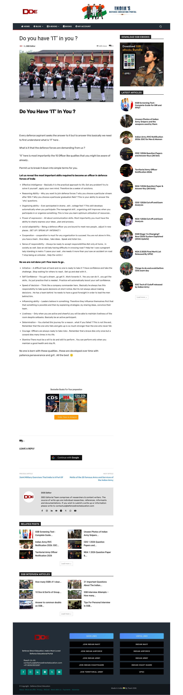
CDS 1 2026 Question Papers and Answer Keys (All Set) (148, 154)
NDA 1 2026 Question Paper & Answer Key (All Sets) (149, 187)
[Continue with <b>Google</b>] (66, 457)
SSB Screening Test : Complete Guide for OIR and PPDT (148, 105)
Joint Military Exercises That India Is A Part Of (41, 477)
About (21, 690)
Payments (67, 690)
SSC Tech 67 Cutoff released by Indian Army (148, 285)
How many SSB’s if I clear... (48, 582)
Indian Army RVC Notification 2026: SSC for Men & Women (149, 138)
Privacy (40, 690)
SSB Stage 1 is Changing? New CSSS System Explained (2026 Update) (149, 236)
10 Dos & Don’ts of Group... (48, 592)
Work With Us (56, 690)
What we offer (30, 690)
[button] (160, 26)
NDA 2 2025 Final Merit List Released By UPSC (148, 252)
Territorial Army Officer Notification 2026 (146, 170)
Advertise (75, 690)
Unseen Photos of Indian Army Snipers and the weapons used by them (147, 121)
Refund (46, 690)
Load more (66, 563)
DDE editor (30, 46)
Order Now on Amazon (67, 417)
